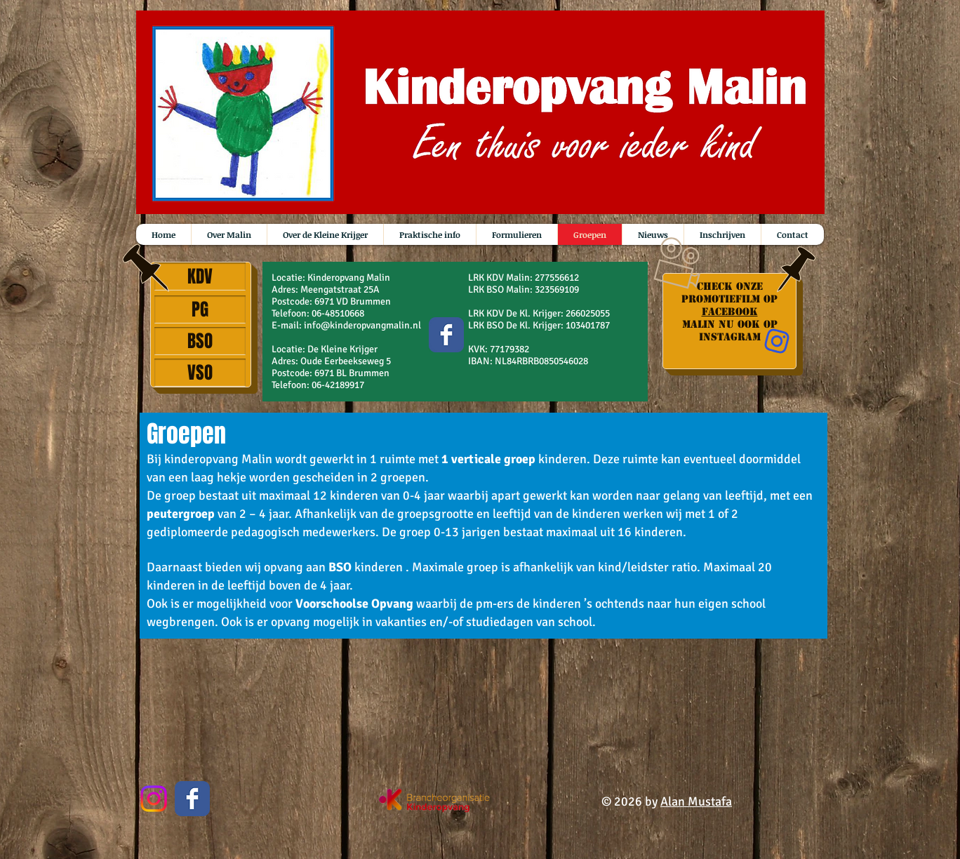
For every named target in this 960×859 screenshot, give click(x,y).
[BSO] (200, 341)
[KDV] (200, 276)
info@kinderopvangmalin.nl (362, 325)
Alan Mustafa (696, 801)
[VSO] (200, 373)
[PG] (200, 309)
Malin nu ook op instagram (730, 330)
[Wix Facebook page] (446, 334)
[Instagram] (153, 798)
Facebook (730, 311)
